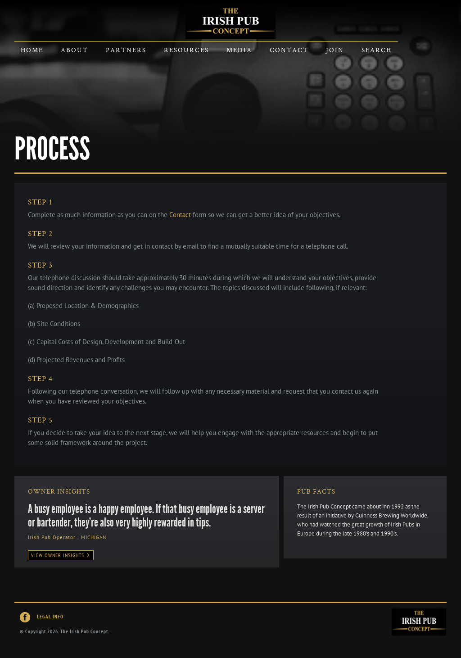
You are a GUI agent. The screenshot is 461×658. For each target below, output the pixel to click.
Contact (289, 49)
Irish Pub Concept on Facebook (25, 617)
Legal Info (50, 617)
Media (239, 49)
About (74, 49)
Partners (126, 49)
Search (377, 49)
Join (335, 49)
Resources (186, 49)
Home (32, 49)
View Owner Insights (60, 555)
